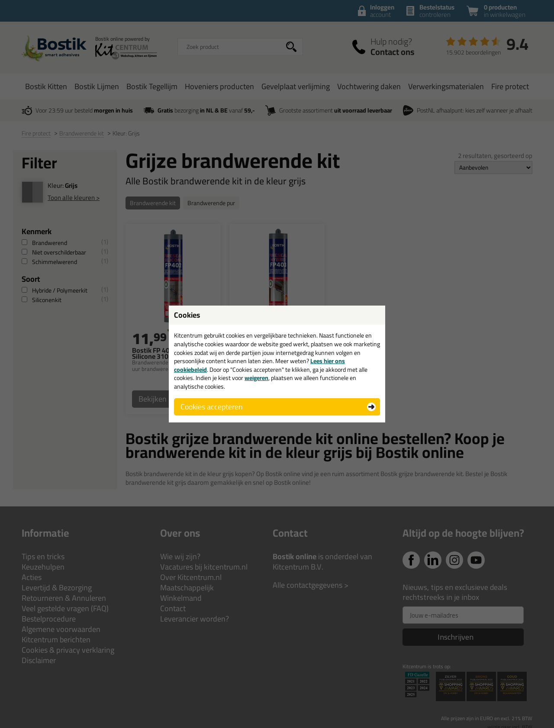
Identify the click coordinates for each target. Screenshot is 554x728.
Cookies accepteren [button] (211, 406)
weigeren (256, 377)
